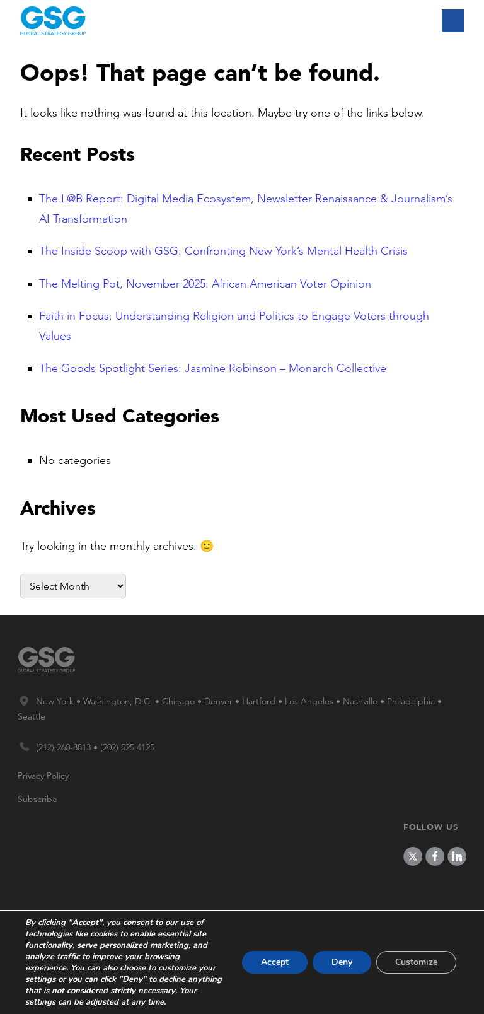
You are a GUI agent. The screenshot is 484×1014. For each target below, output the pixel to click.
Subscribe (37, 799)
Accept (275, 962)
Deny (341, 962)
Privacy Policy (43, 775)
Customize (416, 962)
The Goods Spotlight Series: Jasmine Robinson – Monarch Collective (212, 368)
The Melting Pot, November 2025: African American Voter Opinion (205, 284)
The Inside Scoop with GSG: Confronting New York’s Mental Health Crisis (223, 251)
